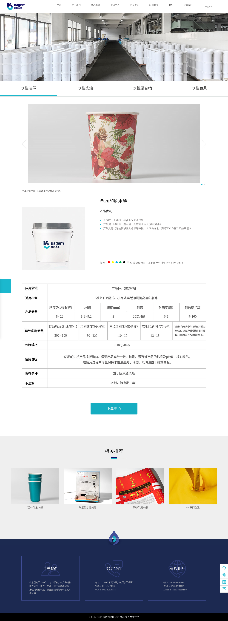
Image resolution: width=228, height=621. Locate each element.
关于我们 (76, 5)
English (208, 6)
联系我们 (188, 5)
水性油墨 (28, 88)
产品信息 (134, 5)
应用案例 (153, 5)
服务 (171, 5)
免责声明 (134, 617)
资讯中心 (115, 5)
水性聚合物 (142, 88)
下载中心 (114, 409)
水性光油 (85, 88)
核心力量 (95, 5)
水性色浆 (199, 88)
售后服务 (177, 569)
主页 (59, 5)
